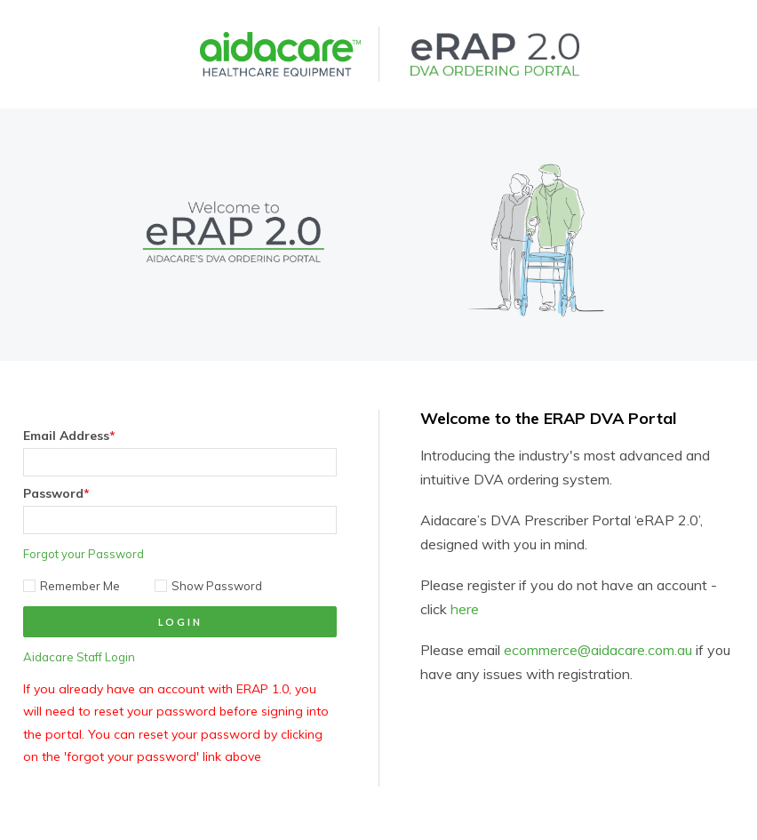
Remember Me (71, 586)
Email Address (69, 436)
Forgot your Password (83, 554)
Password (56, 493)
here (464, 609)
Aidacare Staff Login (79, 657)
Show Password (208, 586)
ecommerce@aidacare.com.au (598, 650)
